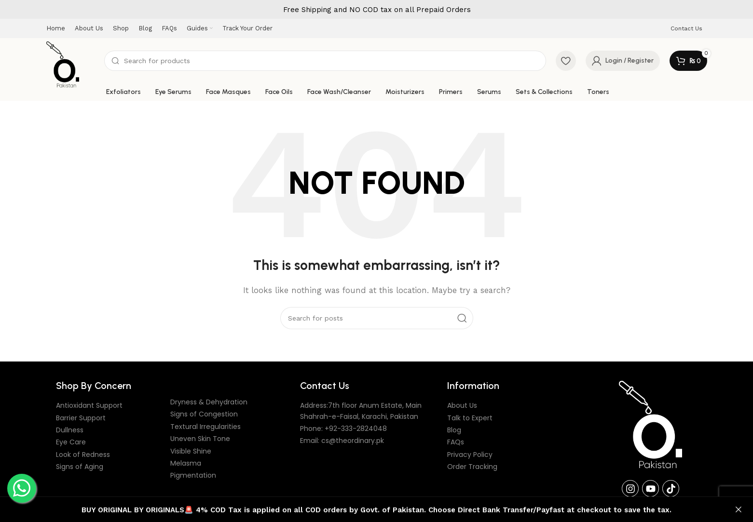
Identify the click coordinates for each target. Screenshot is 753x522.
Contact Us (686, 28)
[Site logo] (63, 64)
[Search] (325, 61)
